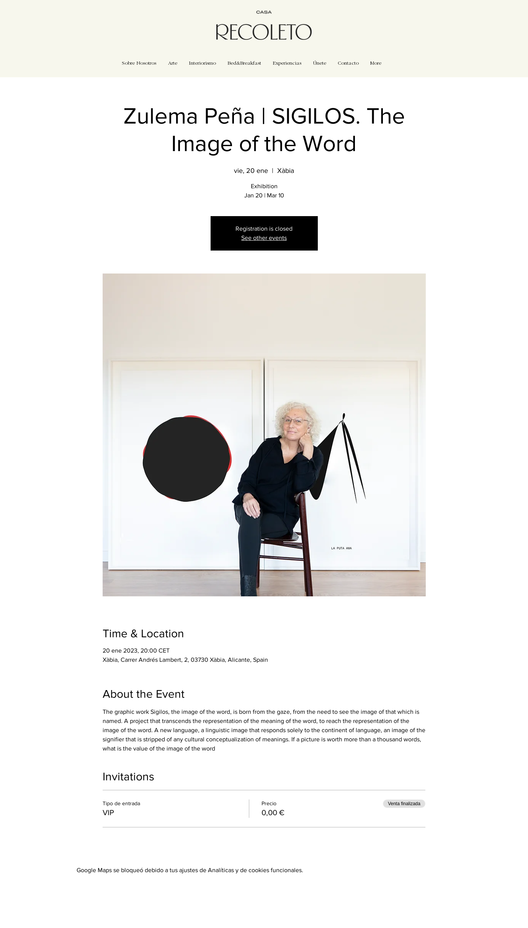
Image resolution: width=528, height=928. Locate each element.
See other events (264, 237)
